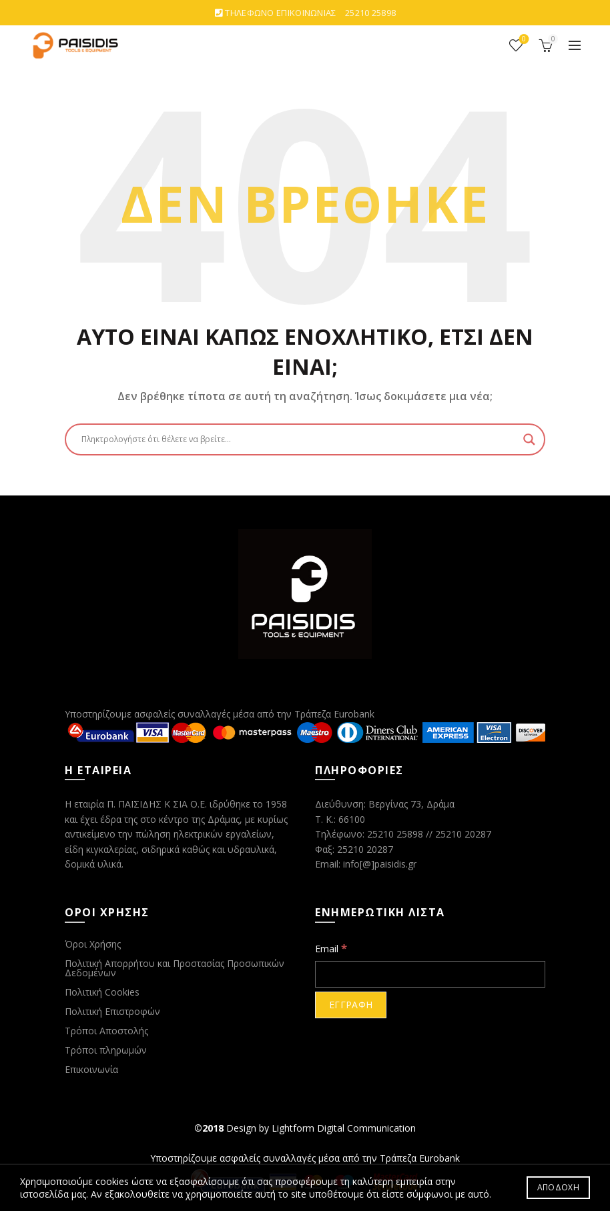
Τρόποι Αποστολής (106, 1030)
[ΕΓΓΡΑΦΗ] (350, 1005)
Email (331, 948)
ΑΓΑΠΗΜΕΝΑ (523, 39)
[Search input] (299, 439)
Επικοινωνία (91, 1069)
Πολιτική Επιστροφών (112, 1011)
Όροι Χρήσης (93, 944)
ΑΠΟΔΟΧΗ (558, 1187)
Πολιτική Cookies (102, 992)
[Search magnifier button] (529, 439)
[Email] (430, 974)
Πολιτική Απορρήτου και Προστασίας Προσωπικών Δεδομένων (174, 968)
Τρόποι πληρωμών (106, 1050)
